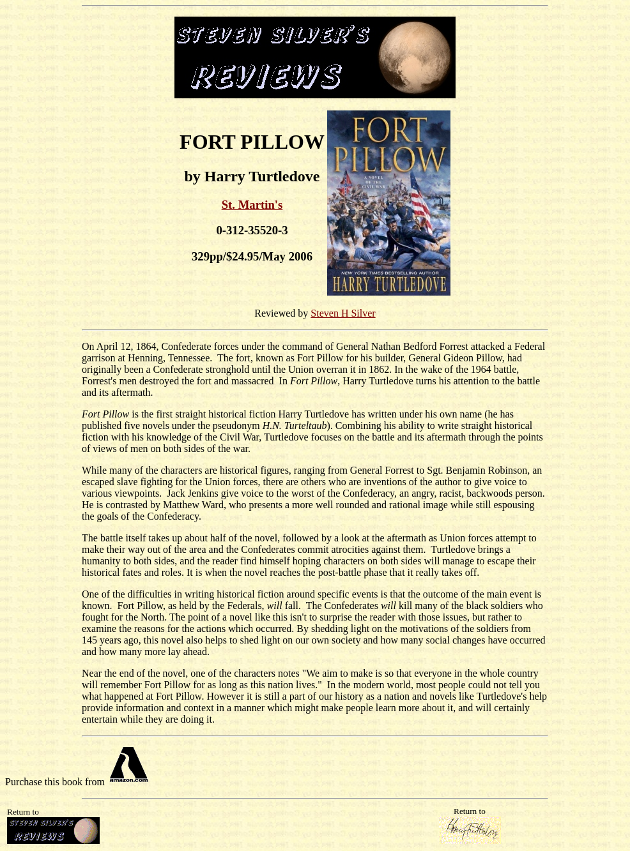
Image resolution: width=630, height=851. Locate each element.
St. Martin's (252, 204)
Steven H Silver (343, 313)
